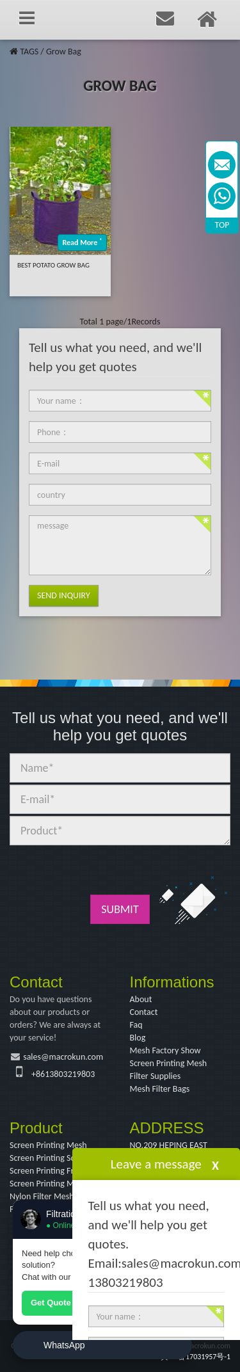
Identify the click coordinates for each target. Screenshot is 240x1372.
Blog (138, 1037)
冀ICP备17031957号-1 (195, 1356)
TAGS (29, 51)
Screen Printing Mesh (168, 1063)
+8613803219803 (63, 1074)
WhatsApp (64, 1345)
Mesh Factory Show (165, 1050)
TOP (222, 224)
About (141, 999)
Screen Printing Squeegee (56, 1158)
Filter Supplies (155, 1076)
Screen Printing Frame (50, 1170)
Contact (144, 1012)
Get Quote (51, 1302)
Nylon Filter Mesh (42, 1196)
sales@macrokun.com (63, 1056)
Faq (136, 1024)
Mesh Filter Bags (160, 1088)
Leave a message (156, 1164)
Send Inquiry (63, 595)
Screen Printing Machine (54, 1183)
